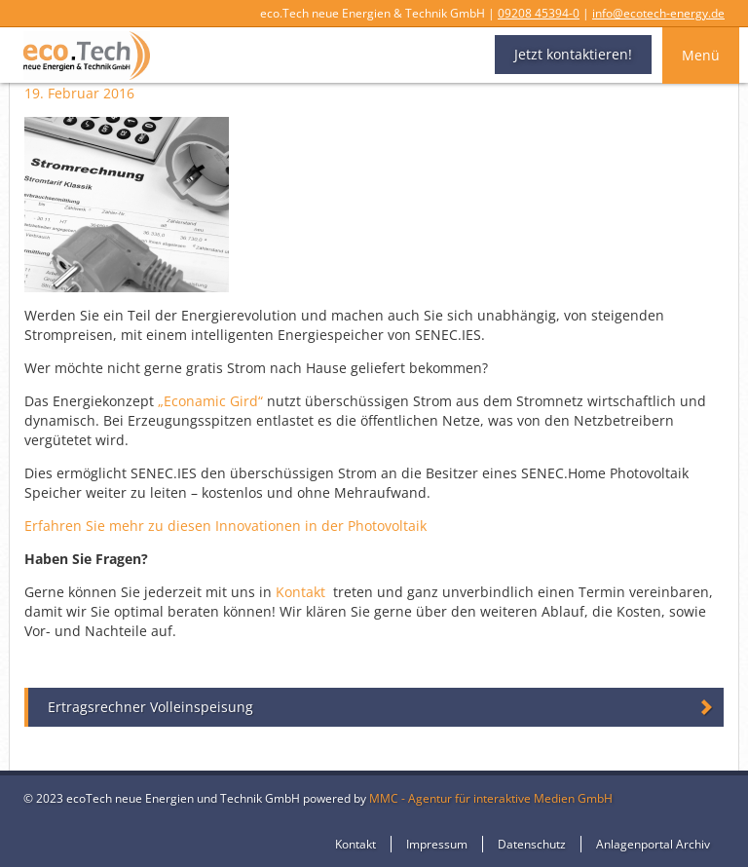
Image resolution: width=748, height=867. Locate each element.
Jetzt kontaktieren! (573, 54)
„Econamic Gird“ (210, 401)
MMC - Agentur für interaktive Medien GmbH (491, 798)
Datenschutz (532, 844)
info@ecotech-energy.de (658, 13)
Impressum (437, 844)
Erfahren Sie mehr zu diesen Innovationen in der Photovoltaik (225, 525)
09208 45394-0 (539, 13)
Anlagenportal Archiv (653, 844)
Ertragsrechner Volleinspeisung (150, 706)
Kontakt (300, 592)
